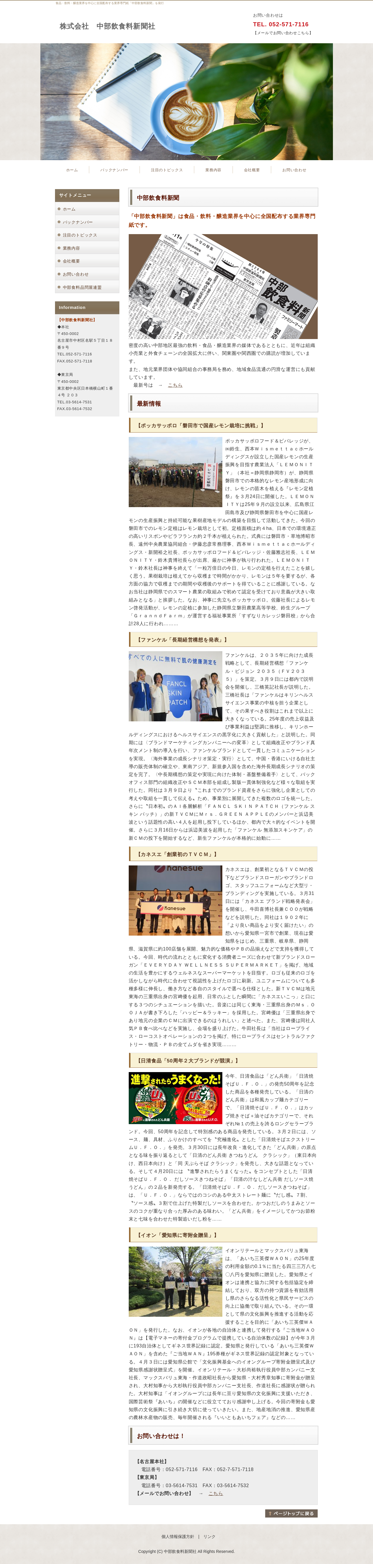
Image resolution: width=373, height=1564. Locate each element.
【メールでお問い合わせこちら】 (283, 33)
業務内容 (213, 170)
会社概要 (252, 170)
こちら (175, 385)
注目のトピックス (167, 170)
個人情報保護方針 (177, 1536)
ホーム (72, 170)
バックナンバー (114, 170)
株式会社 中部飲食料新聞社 (108, 26)
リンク (209, 1536)
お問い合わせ (294, 170)
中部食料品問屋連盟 (82, 287)
